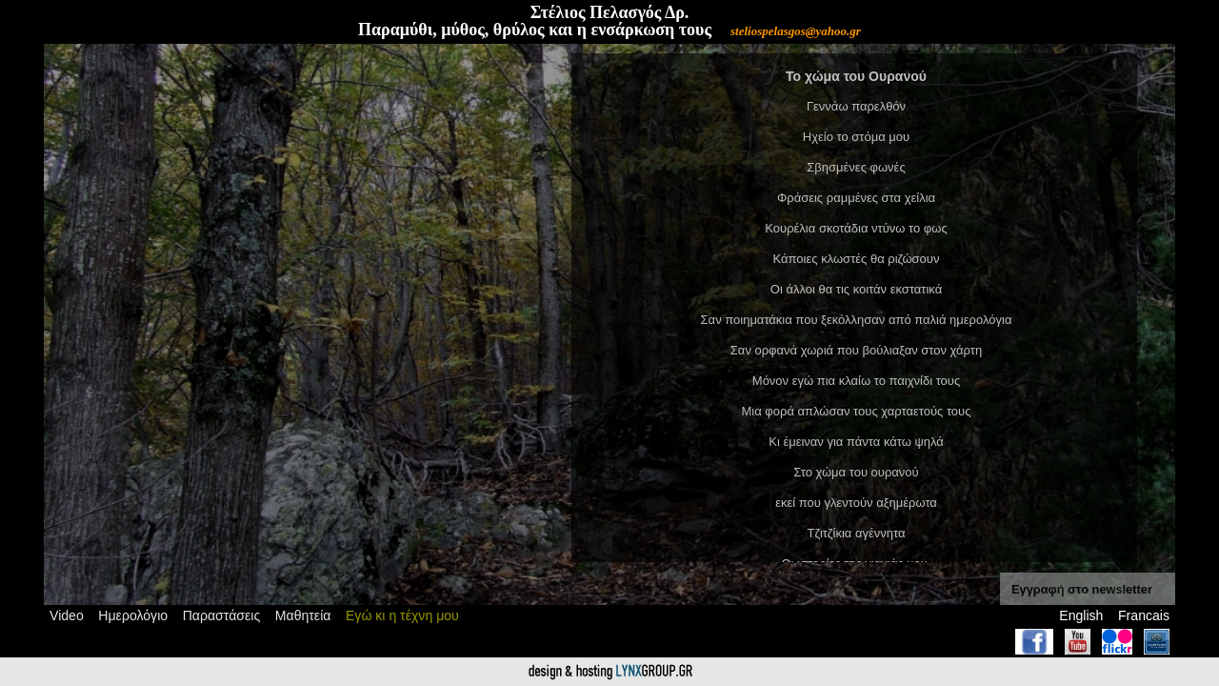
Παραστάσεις (222, 615)
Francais (1143, 615)
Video (67, 615)
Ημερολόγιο (133, 615)
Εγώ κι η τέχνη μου (402, 615)
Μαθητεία (303, 615)
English (1081, 615)
